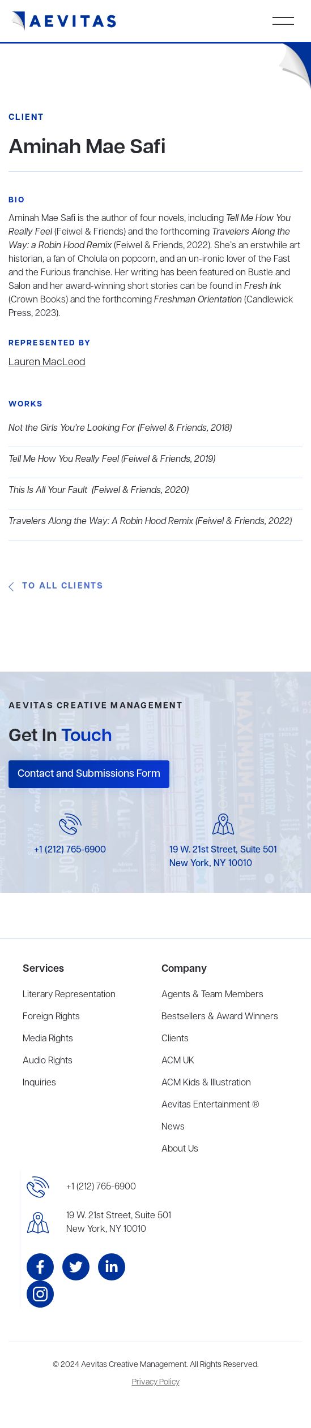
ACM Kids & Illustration (206, 1083)
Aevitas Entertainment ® (210, 1105)
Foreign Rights (51, 1017)
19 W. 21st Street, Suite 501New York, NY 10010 (118, 1223)
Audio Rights (48, 1061)
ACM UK (177, 1061)
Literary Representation (69, 995)
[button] (283, 21)
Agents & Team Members (212, 995)
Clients (175, 1039)
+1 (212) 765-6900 (70, 850)
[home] (64, 21)
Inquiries (39, 1083)
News (173, 1127)
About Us (179, 1149)
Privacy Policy (156, 1382)
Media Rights (48, 1039)
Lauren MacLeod (47, 362)
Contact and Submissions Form (89, 774)
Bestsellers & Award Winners (219, 1017)
